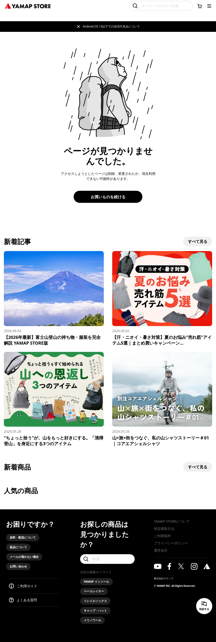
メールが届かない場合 (24, 557)
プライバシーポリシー (171, 543)
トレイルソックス (95, 601)
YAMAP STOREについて (172, 521)
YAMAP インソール (96, 582)
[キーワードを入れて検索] (161, 6)
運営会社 (160, 550)
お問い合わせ (18, 566)
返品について (18, 547)
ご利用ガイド (27, 586)
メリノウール (92, 620)
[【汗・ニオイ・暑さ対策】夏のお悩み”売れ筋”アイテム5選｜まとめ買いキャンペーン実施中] (162, 298)
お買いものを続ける (108, 196)
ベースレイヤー (94, 591)
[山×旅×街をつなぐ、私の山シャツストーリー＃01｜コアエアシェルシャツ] (162, 399)
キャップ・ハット (95, 610)
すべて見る (197, 241)
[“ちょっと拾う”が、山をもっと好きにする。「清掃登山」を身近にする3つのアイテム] (54, 399)
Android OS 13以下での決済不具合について (111, 26)
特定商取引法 (164, 528)
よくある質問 (27, 600)
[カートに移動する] (199, 6)
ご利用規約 (162, 535)
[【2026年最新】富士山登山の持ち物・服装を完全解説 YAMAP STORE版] (54, 298)
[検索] (107, 559)
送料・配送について (23, 537)
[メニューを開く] (209, 6)
